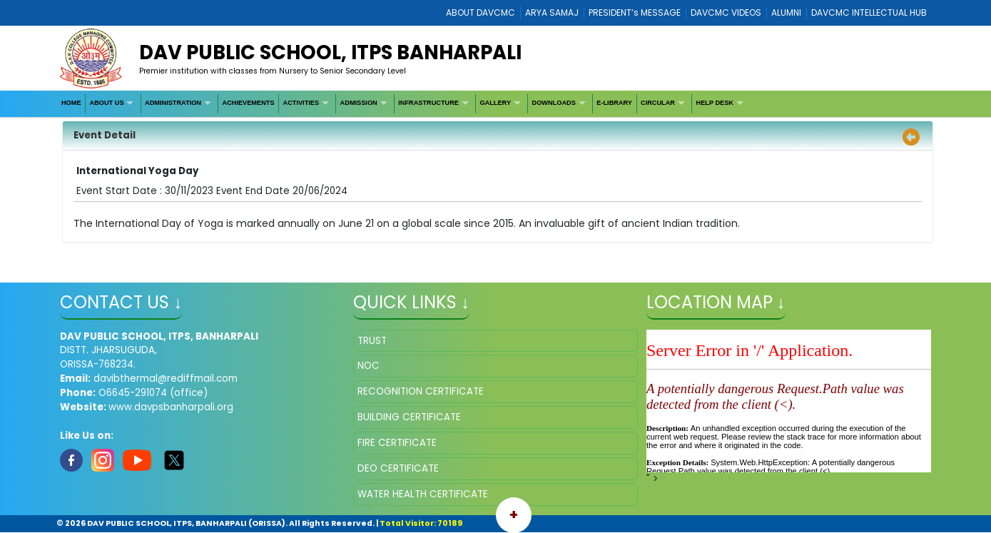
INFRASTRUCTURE (428, 102)
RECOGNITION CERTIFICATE (420, 391)
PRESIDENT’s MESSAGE (635, 12)
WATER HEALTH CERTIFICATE (422, 494)
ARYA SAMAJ (552, 12)
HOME (71, 102)
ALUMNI (786, 12)
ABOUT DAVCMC (480, 12)
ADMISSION (358, 102)
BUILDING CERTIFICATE (409, 417)
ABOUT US (107, 102)
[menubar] (403, 103)
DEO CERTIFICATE (398, 468)
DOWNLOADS (554, 102)
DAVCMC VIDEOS (726, 12)
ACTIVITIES (301, 102)
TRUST (372, 340)
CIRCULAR (658, 102)
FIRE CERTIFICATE (397, 443)
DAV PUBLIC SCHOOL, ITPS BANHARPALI (330, 52)
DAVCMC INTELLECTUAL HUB (869, 12)
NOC (368, 365)
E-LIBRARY (614, 102)
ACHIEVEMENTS (249, 102)
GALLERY (495, 102)
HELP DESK (714, 102)
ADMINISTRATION (173, 102)
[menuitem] (71, 103)
